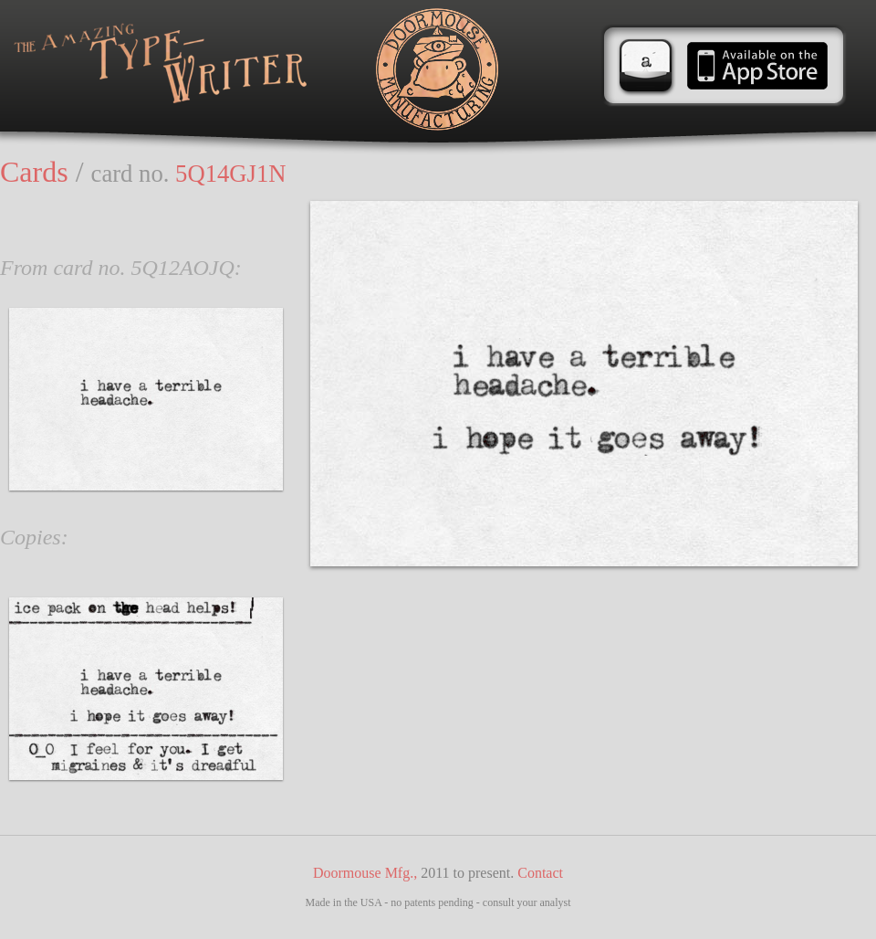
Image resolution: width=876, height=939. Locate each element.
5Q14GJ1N (230, 173)
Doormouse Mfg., (365, 873)
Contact (540, 873)
